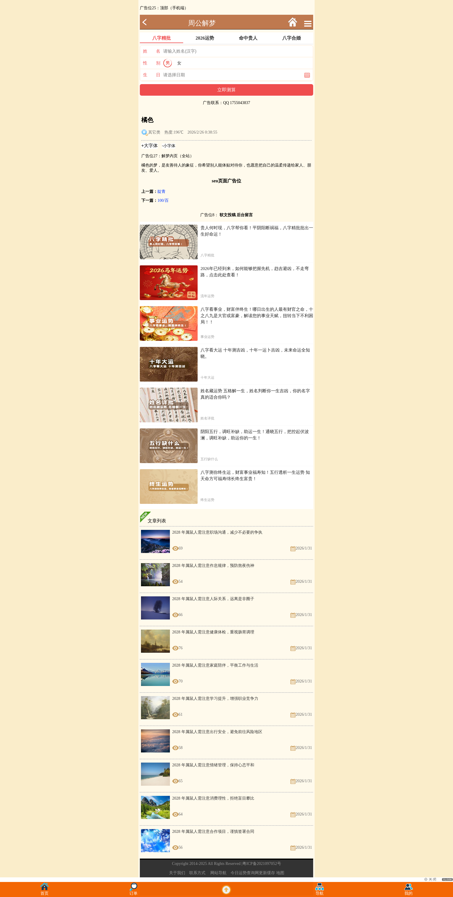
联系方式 (197, 873)
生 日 (151, 75)
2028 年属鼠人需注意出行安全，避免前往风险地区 (217, 732)
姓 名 (151, 51)
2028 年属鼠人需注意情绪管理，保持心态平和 (213, 765)
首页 (44, 892)
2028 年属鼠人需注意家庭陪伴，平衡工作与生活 (215, 665)
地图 (280, 873)
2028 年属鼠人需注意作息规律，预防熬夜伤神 (213, 565)
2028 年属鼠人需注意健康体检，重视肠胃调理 (213, 632)
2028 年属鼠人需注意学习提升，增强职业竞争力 (215, 698)
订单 (133, 892)
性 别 (151, 63)
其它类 (154, 132)
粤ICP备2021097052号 (261, 863)
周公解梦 (202, 23)
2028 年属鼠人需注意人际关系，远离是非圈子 (213, 599)
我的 (408, 892)
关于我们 (177, 873)
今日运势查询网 (245, 873)
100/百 (163, 200)
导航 (319, 892)
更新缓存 (267, 873)
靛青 (161, 191)
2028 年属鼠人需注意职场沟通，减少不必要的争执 (217, 532)
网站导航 (218, 873)
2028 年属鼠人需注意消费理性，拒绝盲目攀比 (213, 798)
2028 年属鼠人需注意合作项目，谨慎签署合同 (213, 831)
